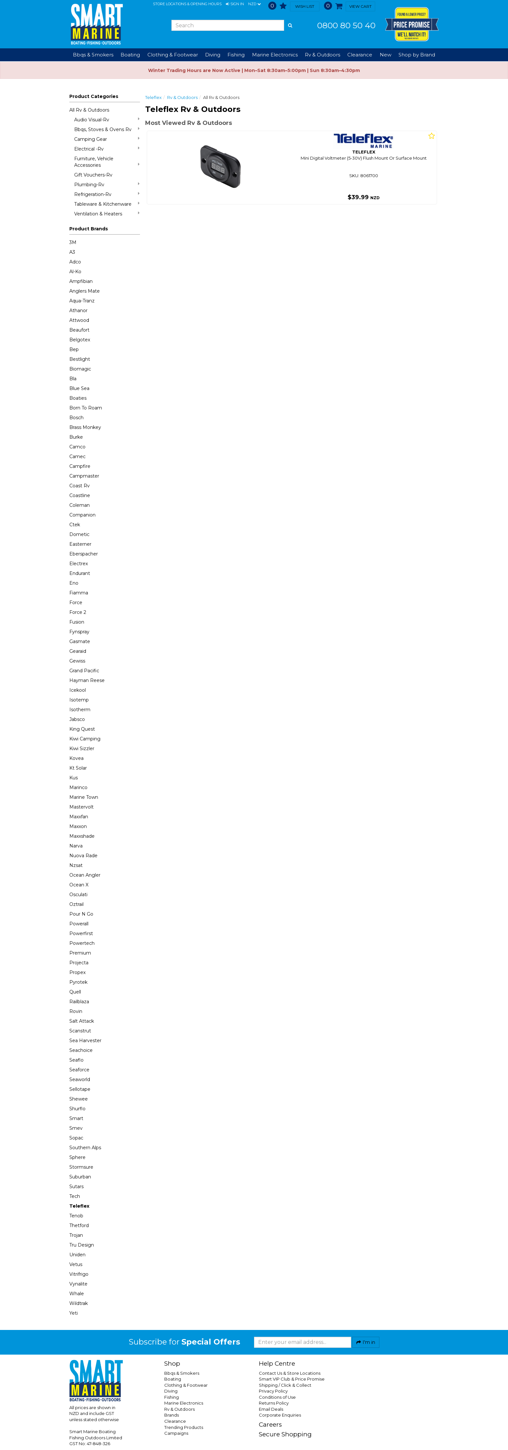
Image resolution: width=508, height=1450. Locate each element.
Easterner (80, 544)
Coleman (79, 505)
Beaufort (79, 330)
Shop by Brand (416, 55)
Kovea (76, 758)
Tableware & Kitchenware (107, 204)
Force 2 (77, 612)
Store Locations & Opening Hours (187, 4)
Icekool (77, 690)
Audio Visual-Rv (107, 119)
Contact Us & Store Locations (289, 1373)
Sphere (77, 1157)
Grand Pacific (84, 671)
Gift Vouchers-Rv (93, 175)
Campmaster (84, 476)
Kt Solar (78, 768)
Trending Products (183, 1427)
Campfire (79, 466)
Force (75, 602)
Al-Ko (75, 271)
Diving (171, 1391)
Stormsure (81, 1167)
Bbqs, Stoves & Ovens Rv (107, 129)
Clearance (359, 55)
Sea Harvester (85, 1040)
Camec (77, 456)
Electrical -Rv (107, 149)
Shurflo (77, 1109)
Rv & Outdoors (182, 97)
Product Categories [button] (93, 96)
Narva (76, 846)
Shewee (78, 1099)
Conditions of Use (277, 1397)
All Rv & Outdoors (89, 110)
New (385, 55)
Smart (76, 1118)
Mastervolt (81, 807)
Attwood (79, 320)
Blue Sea (79, 388)
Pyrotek (78, 982)
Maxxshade (82, 836)
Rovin (75, 1011)
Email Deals (271, 1409)
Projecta (78, 963)
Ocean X (78, 885)
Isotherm (79, 710)
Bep (74, 349)
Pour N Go (81, 914)
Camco (77, 447)
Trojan (76, 1235)
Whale (76, 1294)
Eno (73, 583)
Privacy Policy (273, 1391)
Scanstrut (80, 1031)
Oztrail (76, 904)
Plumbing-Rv (107, 184)
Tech (74, 1196)
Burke (76, 437)
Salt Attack (81, 1021)
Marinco (78, 787)
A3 (72, 252)
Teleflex (79, 1206)
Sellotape (79, 1089)
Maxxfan (78, 817)
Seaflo (76, 1060)
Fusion (76, 622)
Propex (77, 972)
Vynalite (78, 1284)
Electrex (78, 564)
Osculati (78, 894)
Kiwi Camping (84, 739)
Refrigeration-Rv (107, 194)
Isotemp (79, 700)
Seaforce (79, 1070)
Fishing (171, 1397)
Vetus (75, 1264)
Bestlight (79, 359)
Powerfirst (81, 933)
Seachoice (81, 1050)
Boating (172, 1379)
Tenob (76, 1216)
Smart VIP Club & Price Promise (292, 1379)
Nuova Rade (83, 856)
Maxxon (78, 826)
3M (72, 242)
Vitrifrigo (78, 1274)
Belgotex (79, 340)
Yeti (73, 1313)
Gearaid (77, 651)
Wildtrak (78, 1303)
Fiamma (78, 593)
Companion (82, 515)
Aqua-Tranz (82, 301)
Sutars (76, 1186)
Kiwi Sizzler (81, 748)
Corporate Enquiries (280, 1415)
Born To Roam (85, 408)
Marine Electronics (183, 1403)
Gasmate (79, 641)
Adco (75, 262)
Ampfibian (81, 281)
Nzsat (76, 865)
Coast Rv (79, 486)
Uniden (77, 1255)
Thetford (79, 1225)
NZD (254, 4)
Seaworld (79, 1079)
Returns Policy (274, 1403)
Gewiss (77, 661)
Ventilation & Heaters (107, 214)
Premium (80, 953)
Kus (73, 778)
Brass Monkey (85, 427)
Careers (270, 1424)
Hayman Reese (87, 680)
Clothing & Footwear (186, 1385)
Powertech (82, 943)
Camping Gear (107, 139)
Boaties (78, 398)
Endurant (79, 573)
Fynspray (79, 632)
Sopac (76, 1138)
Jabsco (77, 719)
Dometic (79, 534)
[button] (235, 4)
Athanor (78, 310)
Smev (76, 1128)
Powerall (78, 924)
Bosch (76, 417)
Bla (72, 379)
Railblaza (79, 1002)
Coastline (79, 495)
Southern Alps (85, 1148)
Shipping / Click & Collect (285, 1385)
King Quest (82, 729)
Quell (75, 992)
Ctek (74, 525)
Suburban (80, 1177)
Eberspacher (83, 554)
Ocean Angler (84, 875)
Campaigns (176, 1433)
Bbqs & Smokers (93, 55)
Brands (171, 1415)
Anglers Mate (84, 291)
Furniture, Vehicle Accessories (107, 162)
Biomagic (80, 369)
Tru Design (81, 1245)
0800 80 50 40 (346, 25)
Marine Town (83, 797)
